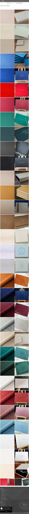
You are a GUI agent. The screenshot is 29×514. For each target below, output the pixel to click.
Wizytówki (3, 490)
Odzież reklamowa (4, 494)
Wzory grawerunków (4, 499)
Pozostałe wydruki (4, 496)
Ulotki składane (4, 492)
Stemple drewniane (4, 497)
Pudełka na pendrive (4, 498)
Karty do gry (3, 489)
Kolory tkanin (3, 499)
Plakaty (3, 492)
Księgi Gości (3, 493)
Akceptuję (6, 511)
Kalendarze (3, 495)
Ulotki (2, 491)
